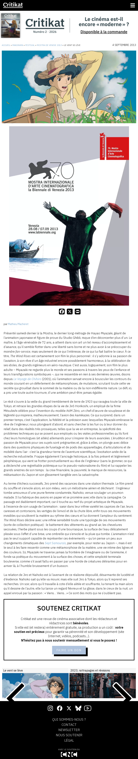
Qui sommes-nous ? (69, 720)
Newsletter (69, 730)
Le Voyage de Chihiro (27, 379)
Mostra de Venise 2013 (49, 45)
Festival (30, 45)
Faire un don (69, 650)
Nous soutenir (69, 735)
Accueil (6, 45)
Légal (69, 740)
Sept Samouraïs (55, 543)
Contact (69, 725)
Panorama (17, 45)
